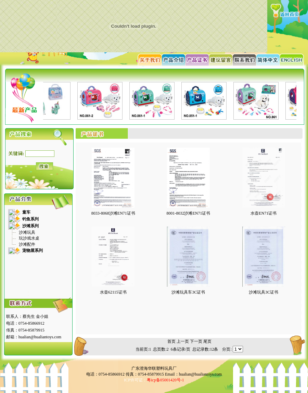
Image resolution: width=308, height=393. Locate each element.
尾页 (207, 341)
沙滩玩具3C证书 (263, 292)
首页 (171, 341)
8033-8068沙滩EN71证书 (113, 213)
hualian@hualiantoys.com (39, 337)
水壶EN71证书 (264, 213)
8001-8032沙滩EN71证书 (188, 213)
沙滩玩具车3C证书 (188, 292)
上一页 (183, 341)
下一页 (196, 341)
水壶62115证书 (113, 292)
